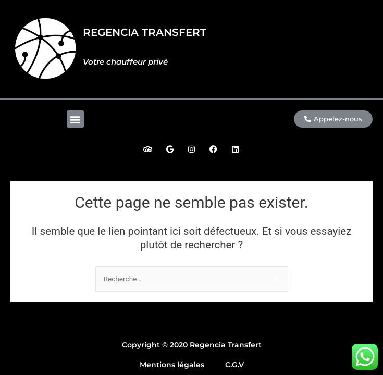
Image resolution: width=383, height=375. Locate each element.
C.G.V (234, 364)
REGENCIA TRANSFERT (144, 32)
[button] (75, 119)
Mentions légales (172, 364)
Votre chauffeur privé (125, 62)
